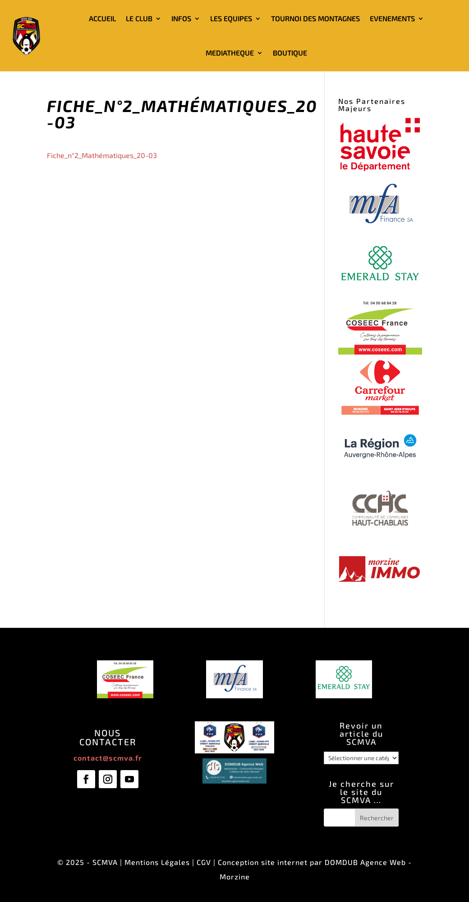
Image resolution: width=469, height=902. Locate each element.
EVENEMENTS (392, 18)
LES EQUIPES (231, 18)
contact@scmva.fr (108, 757)
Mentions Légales (157, 862)
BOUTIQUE (290, 52)
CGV (204, 862)
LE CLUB (139, 18)
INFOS (181, 18)
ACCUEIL (102, 18)
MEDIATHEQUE (230, 52)
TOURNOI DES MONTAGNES (315, 18)
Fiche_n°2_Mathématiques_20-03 (102, 155)
